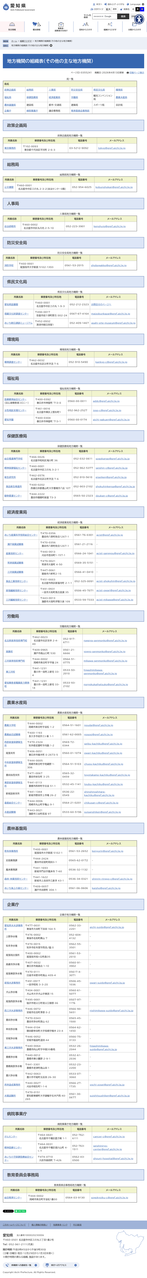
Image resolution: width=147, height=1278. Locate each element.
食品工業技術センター (17, 581)
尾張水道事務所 (12, 983)
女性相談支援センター (15, 410)
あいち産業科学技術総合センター (21, 535)
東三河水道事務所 (13, 1048)
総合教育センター (13, 1197)
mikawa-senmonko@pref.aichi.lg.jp (105, 661)
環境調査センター (13, 362)
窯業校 (9, 651)
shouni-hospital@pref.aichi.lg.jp (113, 1158)
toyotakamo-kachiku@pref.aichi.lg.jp (107, 775)
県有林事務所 (11, 851)
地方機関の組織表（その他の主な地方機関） (30, 45)
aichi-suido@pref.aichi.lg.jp (107, 927)
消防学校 (8, 265)
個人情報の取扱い (39, 1225)
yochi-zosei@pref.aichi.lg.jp (107, 1085)
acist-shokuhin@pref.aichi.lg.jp (115, 581)
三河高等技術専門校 (14, 661)
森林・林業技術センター (16, 879)
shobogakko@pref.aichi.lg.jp (109, 265)
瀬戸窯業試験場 (15, 544)
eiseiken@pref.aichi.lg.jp (111, 477)
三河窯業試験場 (15, 572)
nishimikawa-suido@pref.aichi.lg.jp (111, 1010)
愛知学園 (8, 419)
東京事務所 (10, 148)
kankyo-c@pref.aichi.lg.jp (111, 362)
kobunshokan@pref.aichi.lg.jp (114, 187)
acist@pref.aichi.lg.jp (109, 535)
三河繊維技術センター (17, 600)
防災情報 (12, 30)
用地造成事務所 (12, 1085)
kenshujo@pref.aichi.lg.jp (110, 226)
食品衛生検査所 (14, 486)
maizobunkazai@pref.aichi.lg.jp (110, 314)
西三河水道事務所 (13, 1010)
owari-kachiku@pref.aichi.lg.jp (103, 753)
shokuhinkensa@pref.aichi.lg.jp (115, 486)
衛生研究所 (10, 477)
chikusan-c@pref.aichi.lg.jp (101, 803)
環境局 (119, 90)
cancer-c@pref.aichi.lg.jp (109, 1136)
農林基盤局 (10, 105)
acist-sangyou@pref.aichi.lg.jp (115, 553)
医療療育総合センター (15, 399)
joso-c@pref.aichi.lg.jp (107, 410)
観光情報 (36, 30)
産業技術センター (14, 553)
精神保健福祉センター (15, 468)
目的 (85, 30)
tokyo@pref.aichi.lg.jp (112, 148)
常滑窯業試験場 (15, 563)
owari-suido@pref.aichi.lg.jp (107, 983)
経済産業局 (54, 97)
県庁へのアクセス (58, 1265)
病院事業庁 (32, 111)
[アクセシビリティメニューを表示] (139, 19)
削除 (51, 45)
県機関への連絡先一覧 (21, 1265)
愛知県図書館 (11, 304)
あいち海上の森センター (16, 888)
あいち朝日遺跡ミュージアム (18, 323)
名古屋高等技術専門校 (15, 640)
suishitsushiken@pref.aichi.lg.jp (110, 1096)
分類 (134, 30)
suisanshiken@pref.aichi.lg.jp (102, 812)
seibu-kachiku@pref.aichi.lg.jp (103, 744)
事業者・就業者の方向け (61, 30)
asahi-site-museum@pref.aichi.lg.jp (113, 323)
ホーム (14, 41)
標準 (115, 9)
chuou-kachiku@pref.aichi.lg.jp (103, 764)
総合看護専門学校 (13, 459)
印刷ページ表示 (137, 73)
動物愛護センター (13, 496)
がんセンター (10, 1136)
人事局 (52, 90)
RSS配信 (77, 1225)
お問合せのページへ (101, 304)
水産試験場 (10, 812)
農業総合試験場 (12, 734)
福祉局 (7, 97)
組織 (110, 30)
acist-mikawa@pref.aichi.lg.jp (114, 600)
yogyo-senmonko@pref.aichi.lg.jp (104, 651)
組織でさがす (26, 41)
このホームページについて (14, 1225)
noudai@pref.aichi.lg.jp (98, 725)
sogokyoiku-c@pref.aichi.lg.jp (109, 1197)
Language (135, 4)
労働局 (74, 97)
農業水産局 (121, 97)
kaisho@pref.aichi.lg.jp (106, 888)
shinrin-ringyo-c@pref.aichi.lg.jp (112, 879)
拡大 (108, 9)
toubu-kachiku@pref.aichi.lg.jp (103, 784)
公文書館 (8, 187)
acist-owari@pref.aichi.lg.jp (113, 590)
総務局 (30, 90)
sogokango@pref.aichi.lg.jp (113, 459)
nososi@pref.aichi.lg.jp (98, 734)
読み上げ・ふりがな (116, 4)
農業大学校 (10, 725)
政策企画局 (10, 90)
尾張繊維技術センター (17, 590)
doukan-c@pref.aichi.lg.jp (112, 496)
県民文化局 (99, 90)
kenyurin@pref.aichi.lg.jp (107, 851)
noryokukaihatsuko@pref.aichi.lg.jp (106, 684)
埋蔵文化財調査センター (16, 314)
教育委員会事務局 (80, 111)
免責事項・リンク (60, 1225)
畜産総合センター (13, 803)
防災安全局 (77, 90)
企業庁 (7, 111)
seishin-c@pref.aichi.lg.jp (112, 468)
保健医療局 (32, 97)
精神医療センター (13, 1147)
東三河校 (10, 672)
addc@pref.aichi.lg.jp (106, 401)
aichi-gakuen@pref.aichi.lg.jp (111, 419)
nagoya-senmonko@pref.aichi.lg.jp (105, 640)
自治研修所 (10, 226)
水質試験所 (10, 1096)
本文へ (99, 4)
